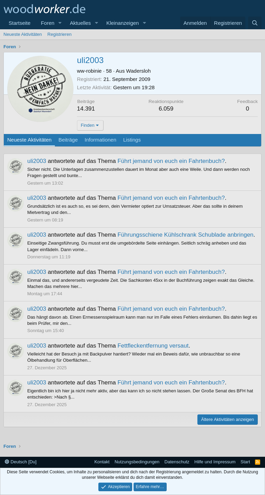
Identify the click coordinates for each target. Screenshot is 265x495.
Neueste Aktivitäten (22, 34)
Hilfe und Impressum (214, 461)
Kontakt (101, 461)
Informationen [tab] (100, 140)
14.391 (86, 108)
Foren (47, 23)
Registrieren (59, 34)
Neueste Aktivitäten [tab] (29, 140)
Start (245, 461)
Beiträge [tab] (68, 140)
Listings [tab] (132, 140)
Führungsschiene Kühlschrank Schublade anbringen (185, 234)
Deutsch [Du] (21, 461)
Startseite (19, 23)
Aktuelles (80, 23)
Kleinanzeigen (122, 23)
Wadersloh (138, 71)
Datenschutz (177, 461)
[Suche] (255, 23)
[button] (60, 23)
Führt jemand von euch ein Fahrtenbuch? (171, 161)
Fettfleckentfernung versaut (152, 345)
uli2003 (36, 161)
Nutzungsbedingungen (137, 461)
